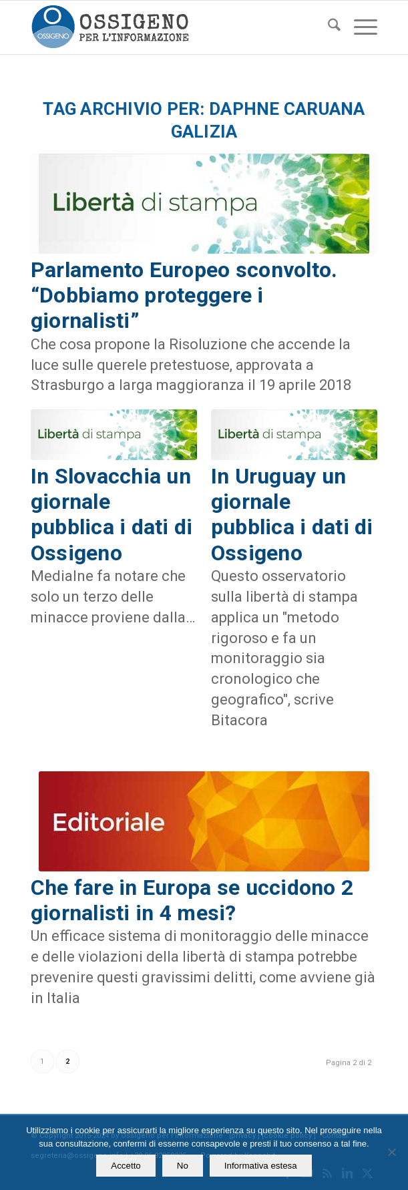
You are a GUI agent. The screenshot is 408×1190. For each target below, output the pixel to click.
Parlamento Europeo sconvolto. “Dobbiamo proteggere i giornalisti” (184, 295)
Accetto (125, 1166)
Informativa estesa (260, 1166)
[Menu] (359, 27)
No (182, 1166)
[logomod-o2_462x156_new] (169, 27)
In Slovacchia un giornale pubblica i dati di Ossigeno (112, 514)
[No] (391, 1152)
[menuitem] (328, 27)
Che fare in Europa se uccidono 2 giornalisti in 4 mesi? (192, 900)
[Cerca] (328, 27)
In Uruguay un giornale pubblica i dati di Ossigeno (292, 514)
